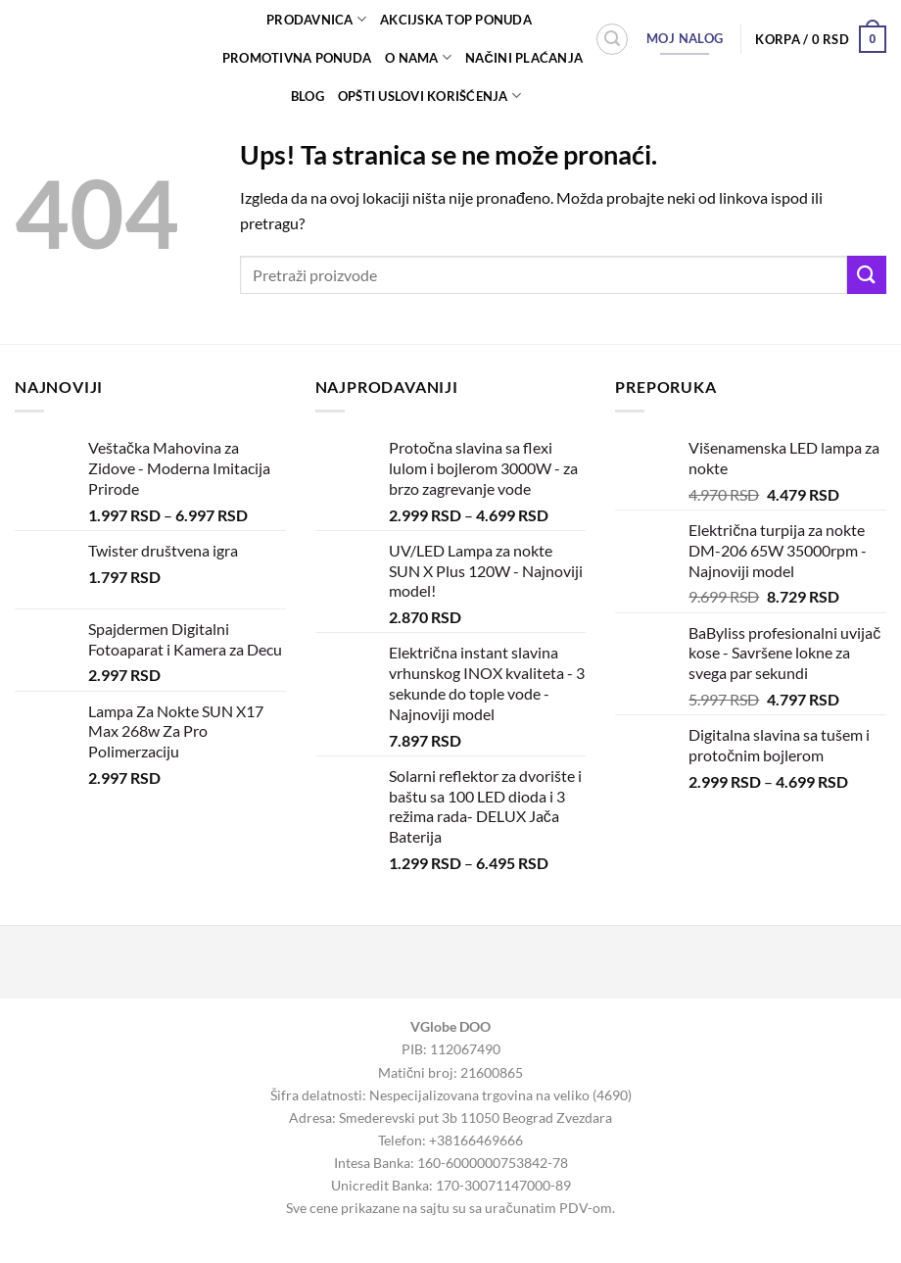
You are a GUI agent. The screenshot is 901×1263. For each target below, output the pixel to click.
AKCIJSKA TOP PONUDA (456, 19)
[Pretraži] (612, 39)
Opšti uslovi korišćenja (429, 95)
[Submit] (866, 275)
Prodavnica (316, 19)
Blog (307, 96)
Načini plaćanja (524, 58)
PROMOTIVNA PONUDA (296, 58)
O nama (418, 57)
